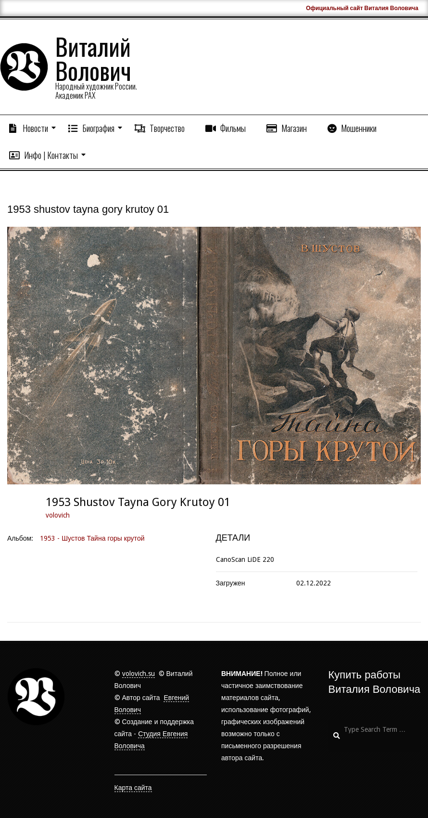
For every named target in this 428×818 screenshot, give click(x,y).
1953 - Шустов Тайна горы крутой (92, 538)
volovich (58, 515)
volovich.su (138, 673)
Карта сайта (133, 788)
